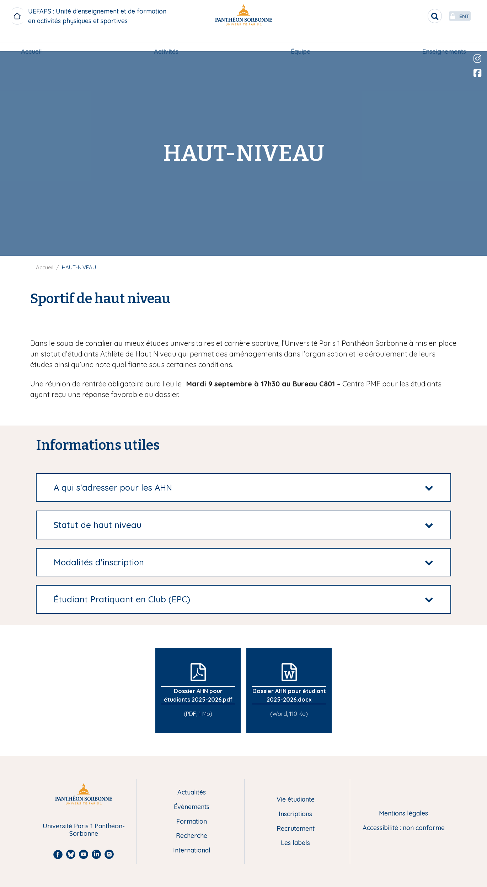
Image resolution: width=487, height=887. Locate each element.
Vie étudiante (296, 799)
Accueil (33, 41)
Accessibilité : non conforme (404, 828)
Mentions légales (403, 813)
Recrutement (296, 829)
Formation (191, 821)
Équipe (300, 41)
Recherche (191, 836)
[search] (418, 16)
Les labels (295, 843)
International (191, 850)
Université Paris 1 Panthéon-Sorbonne (84, 830)
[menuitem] (33, 41)
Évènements (191, 807)
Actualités (191, 792)
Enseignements (442, 41)
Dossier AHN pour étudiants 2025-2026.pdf (198, 695)
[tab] (243, 487)
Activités (167, 41)
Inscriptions (295, 814)
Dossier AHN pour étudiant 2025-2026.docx (289, 695)
